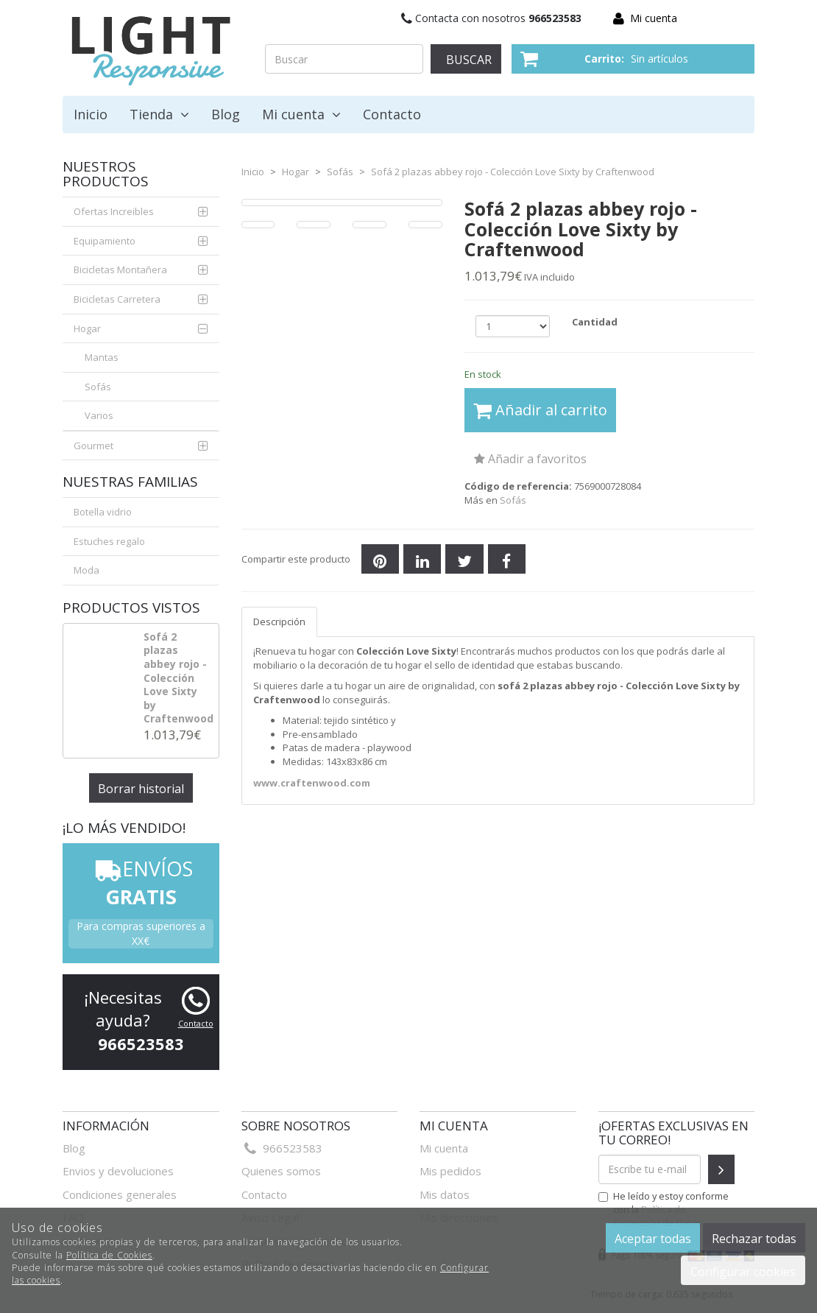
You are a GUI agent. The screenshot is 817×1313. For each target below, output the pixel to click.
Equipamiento (104, 240)
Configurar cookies (743, 1272)
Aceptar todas (653, 1239)
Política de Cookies (109, 1255)
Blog (225, 114)
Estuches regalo (109, 541)
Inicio (90, 114)
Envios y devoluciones (118, 1171)
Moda (86, 570)
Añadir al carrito (540, 410)
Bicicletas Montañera (120, 269)
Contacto (392, 114)
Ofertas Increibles (114, 211)
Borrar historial (141, 789)
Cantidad (595, 321)
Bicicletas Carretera (117, 299)
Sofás (98, 386)
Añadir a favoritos (530, 459)
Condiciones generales (120, 1194)
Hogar (87, 328)
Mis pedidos (450, 1171)
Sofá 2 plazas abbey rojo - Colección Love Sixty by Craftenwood (178, 677)
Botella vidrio (103, 511)
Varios (99, 415)
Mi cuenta (653, 18)
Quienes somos (281, 1171)
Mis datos (445, 1194)
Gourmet (93, 445)
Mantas (102, 357)
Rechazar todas (754, 1239)
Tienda (159, 114)
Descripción (279, 621)
